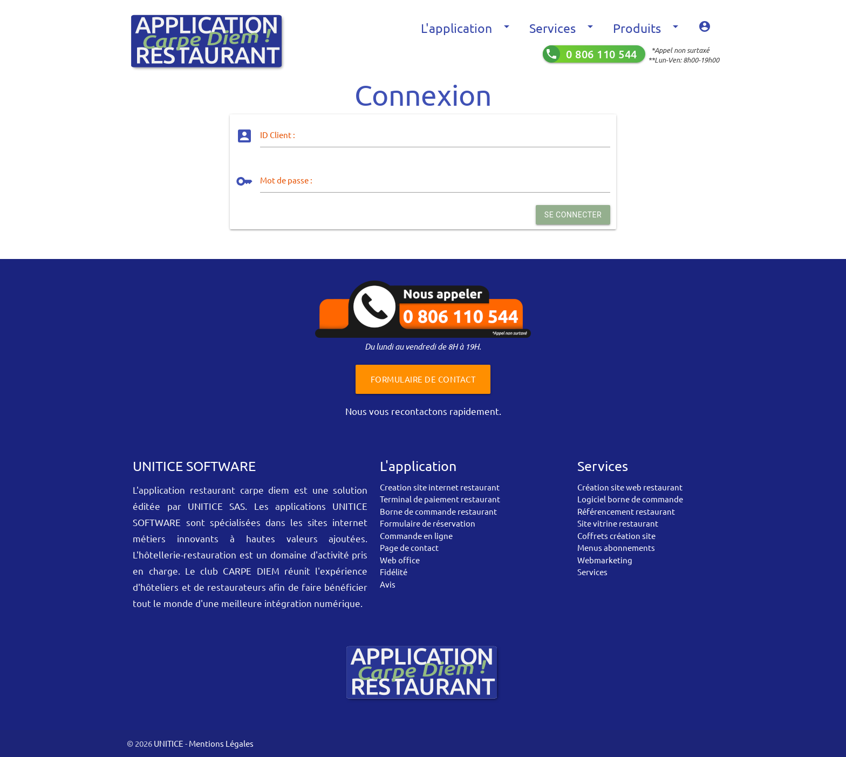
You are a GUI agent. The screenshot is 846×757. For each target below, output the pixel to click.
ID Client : (277, 134)
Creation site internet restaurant (440, 487)
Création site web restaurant (630, 487)
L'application (467, 28)
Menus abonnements (616, 547)
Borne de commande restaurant (438, 511)
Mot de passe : (286, 180)
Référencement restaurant (626, 511)
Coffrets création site (616, 535)
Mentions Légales (221, 743)
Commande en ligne (416, 535)
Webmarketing (604, 560)
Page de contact (409, 547)
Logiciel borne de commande (630, 499)
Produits (647, 28)
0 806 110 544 (601, 54)
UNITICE (167, 743)
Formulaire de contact (423, 379)
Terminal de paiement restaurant (440, 499)
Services (563, 28)
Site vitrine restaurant (617, 523)
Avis (387, 584)
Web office (400, 560)
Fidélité (393, 572)
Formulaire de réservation (427, 523)
